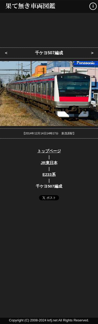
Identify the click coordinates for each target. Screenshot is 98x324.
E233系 (48, 174)
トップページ (49, 151)
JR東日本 (49, 162)
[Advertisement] (49, 29)
